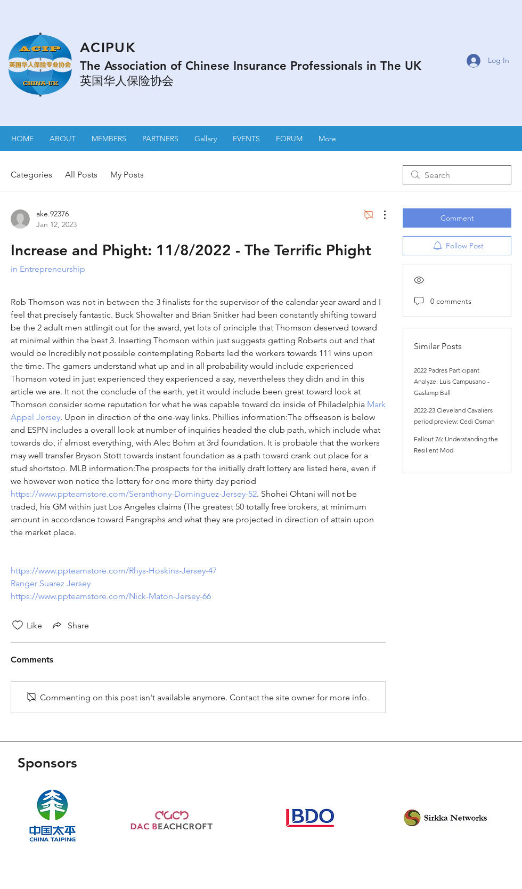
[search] (457, 174)
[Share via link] (70, 625)
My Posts (127, 174)
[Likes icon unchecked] (18, 625)
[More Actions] (379, 214)
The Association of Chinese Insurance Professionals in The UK (250, 66)
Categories (31, 174)
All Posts (81, 174)
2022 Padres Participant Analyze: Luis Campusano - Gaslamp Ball (452, 381)
